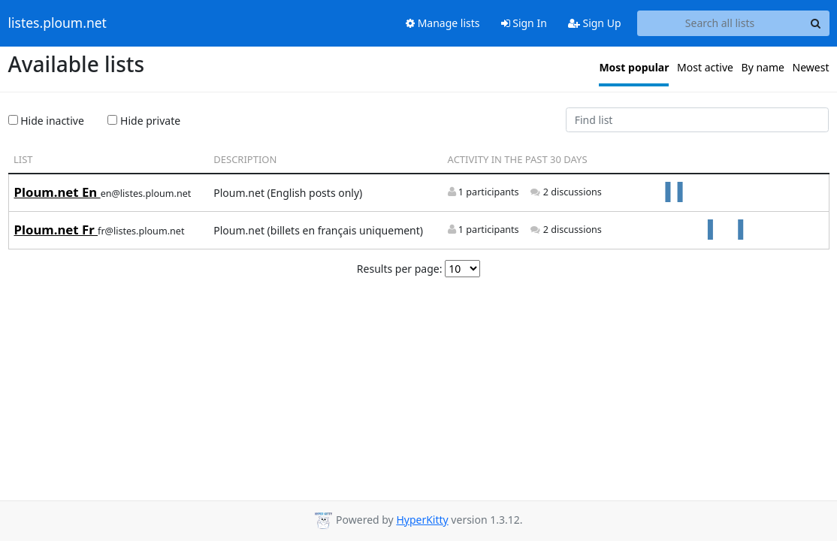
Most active (705, 67)
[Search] (815, 23)
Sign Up (594, 23)
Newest (811, 67)
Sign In (524, 23)
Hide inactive (46, 120)
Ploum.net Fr (56, 229)
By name (763, 67)
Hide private (143, 120)
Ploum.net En (57, 192)
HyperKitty (422, 519)
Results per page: (400, 268)
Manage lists (443, 23)
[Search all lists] (720, 23)
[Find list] (697, 120)
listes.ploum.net (57, 23)
